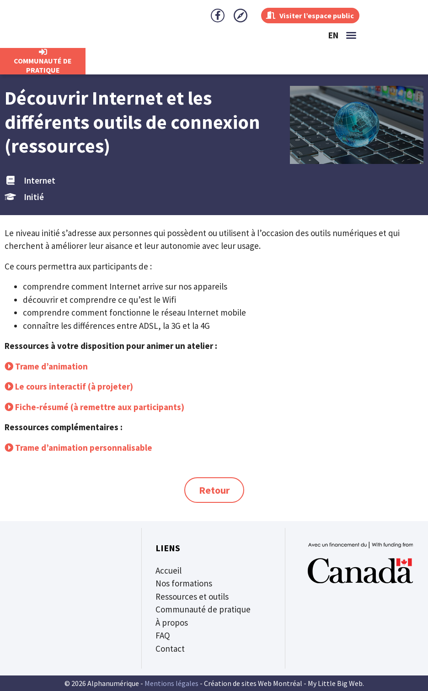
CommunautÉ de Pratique (43, 65)
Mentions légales (171, 683)
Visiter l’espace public (306, 15)
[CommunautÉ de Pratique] (43, 52)
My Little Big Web (335, 683)
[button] (351, 35)
